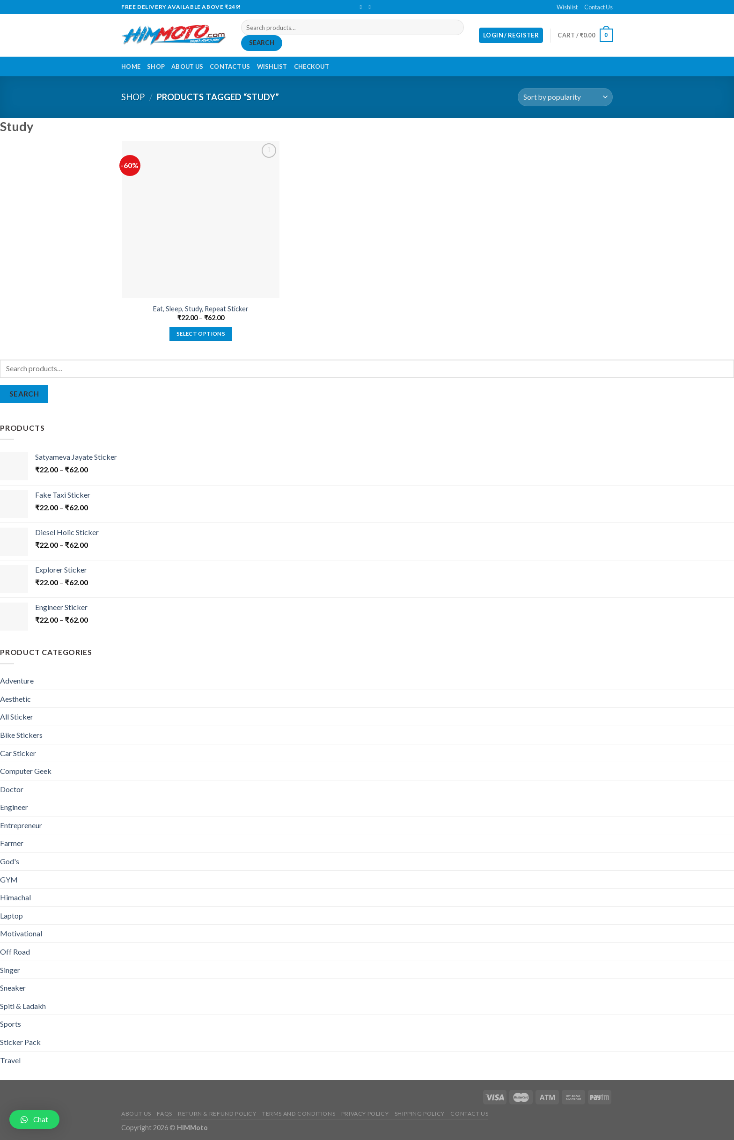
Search (261, 42)
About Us (187, 66)
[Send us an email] (371, 7)
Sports (10, 1023)
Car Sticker (18, 753)
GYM (9, 879)
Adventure (17, 680)
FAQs (164, 1113)
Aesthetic (15, 698)
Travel (10, 1060)
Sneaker (13, 987)
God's (9, 861)
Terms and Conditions (298, 1113)
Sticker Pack (20, 1041)
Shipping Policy (420, 1113)
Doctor (11, 789)
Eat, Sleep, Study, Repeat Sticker (201, 309)
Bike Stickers (21, 734)
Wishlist (567, 7)
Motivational (21, 933)
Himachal (15, 897)
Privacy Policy (365, 1113)
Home (130, 66)
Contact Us (598, 7)
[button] (34, 1119)
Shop (156, 66)
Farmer (11, 842)
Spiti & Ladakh (23, 1005)
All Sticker (16, 716)
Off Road (15, 951)
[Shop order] (565, 97)
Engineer (14, 806)
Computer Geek (25, 770)
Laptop (11, 915)
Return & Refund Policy (217, 1113)
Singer (10, 969)
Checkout (311, 66)
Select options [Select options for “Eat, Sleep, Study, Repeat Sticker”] (200, 334)
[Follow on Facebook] (362, 7)
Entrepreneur (21, 825)
